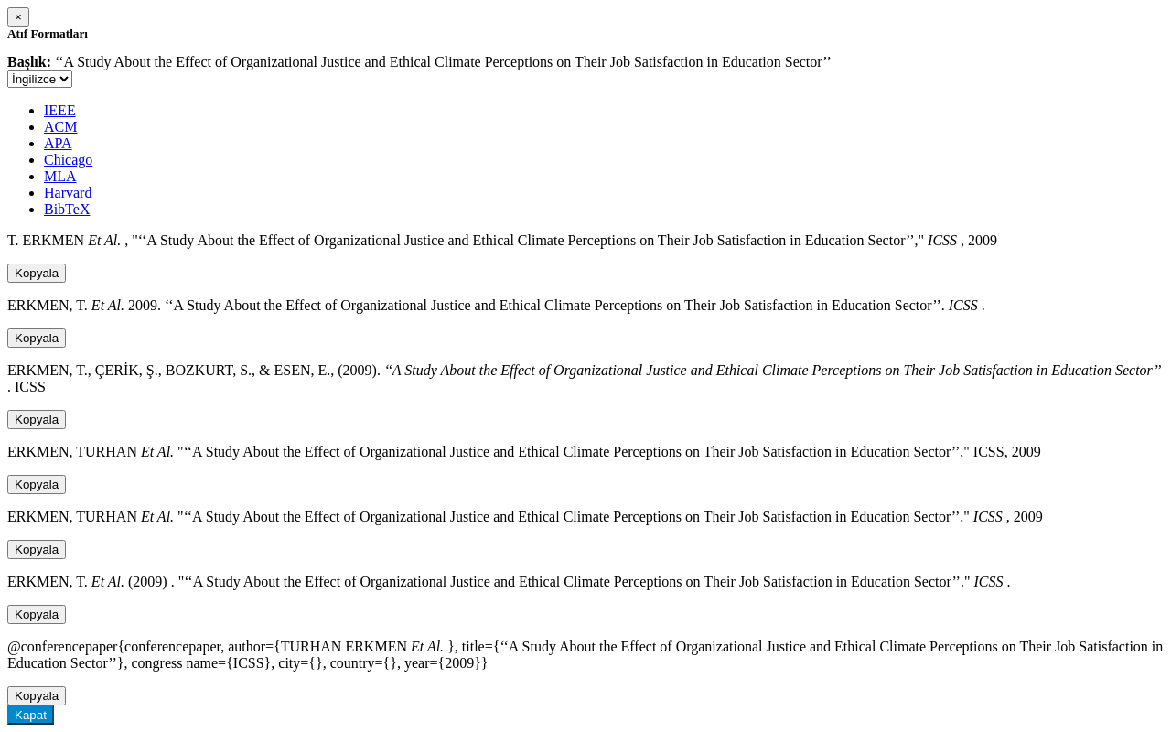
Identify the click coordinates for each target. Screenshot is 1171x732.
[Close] (18, 17)
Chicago (68, 159)
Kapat (31, 715)
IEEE (60, 110)
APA (58, 143)
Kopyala (37, 273)
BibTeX (67, 209)
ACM (60, 127)
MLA (60, 176)
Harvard (67, 192)
